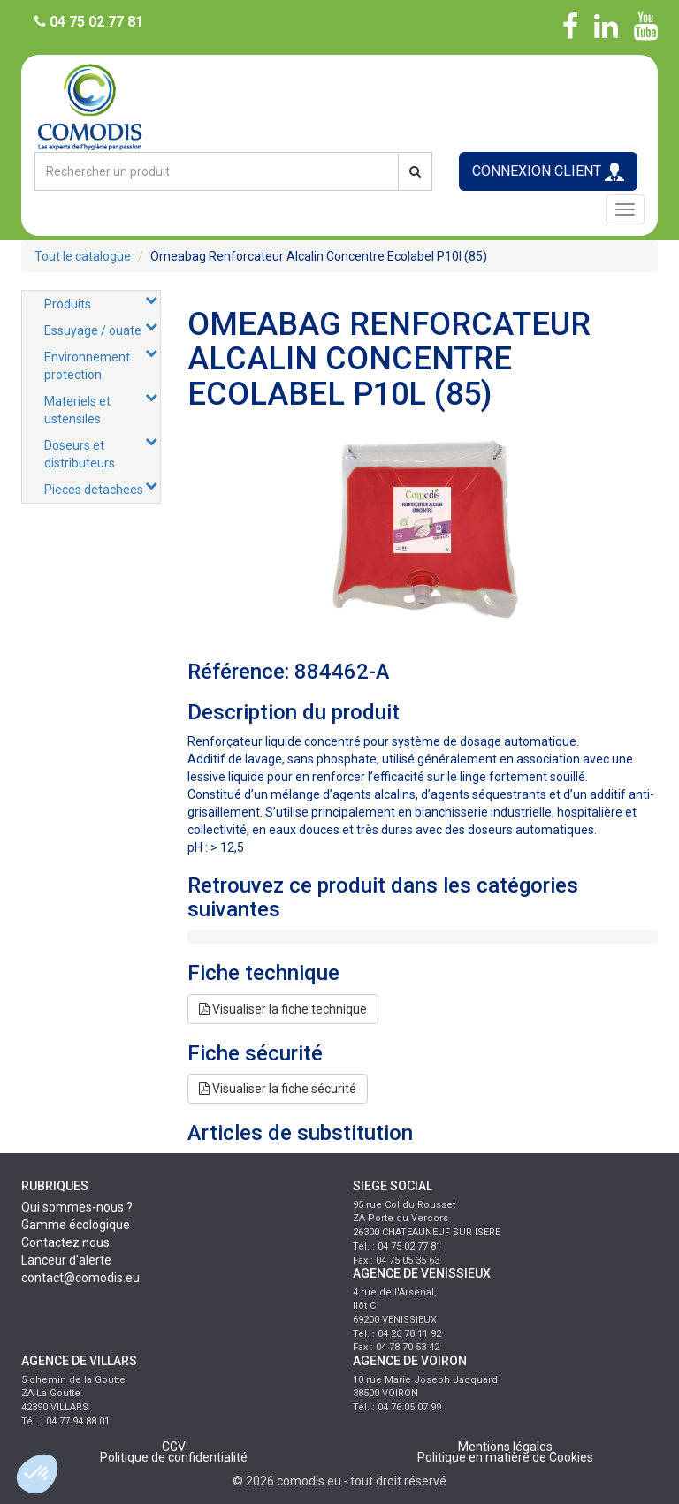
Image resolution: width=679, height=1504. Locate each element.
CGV (174, 1446)
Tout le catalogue (82, 256)
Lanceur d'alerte (66, 1260)
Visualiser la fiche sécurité (277, 1089)
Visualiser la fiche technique (283, 1009)
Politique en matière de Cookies (505, 1457)
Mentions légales (505, 1446)
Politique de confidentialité (174, 1457)
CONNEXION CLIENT (548, 172)
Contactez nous (65, 1242)
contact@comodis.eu (80, 1278)
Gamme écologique (75, 1225)
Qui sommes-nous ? (77, 1207)
